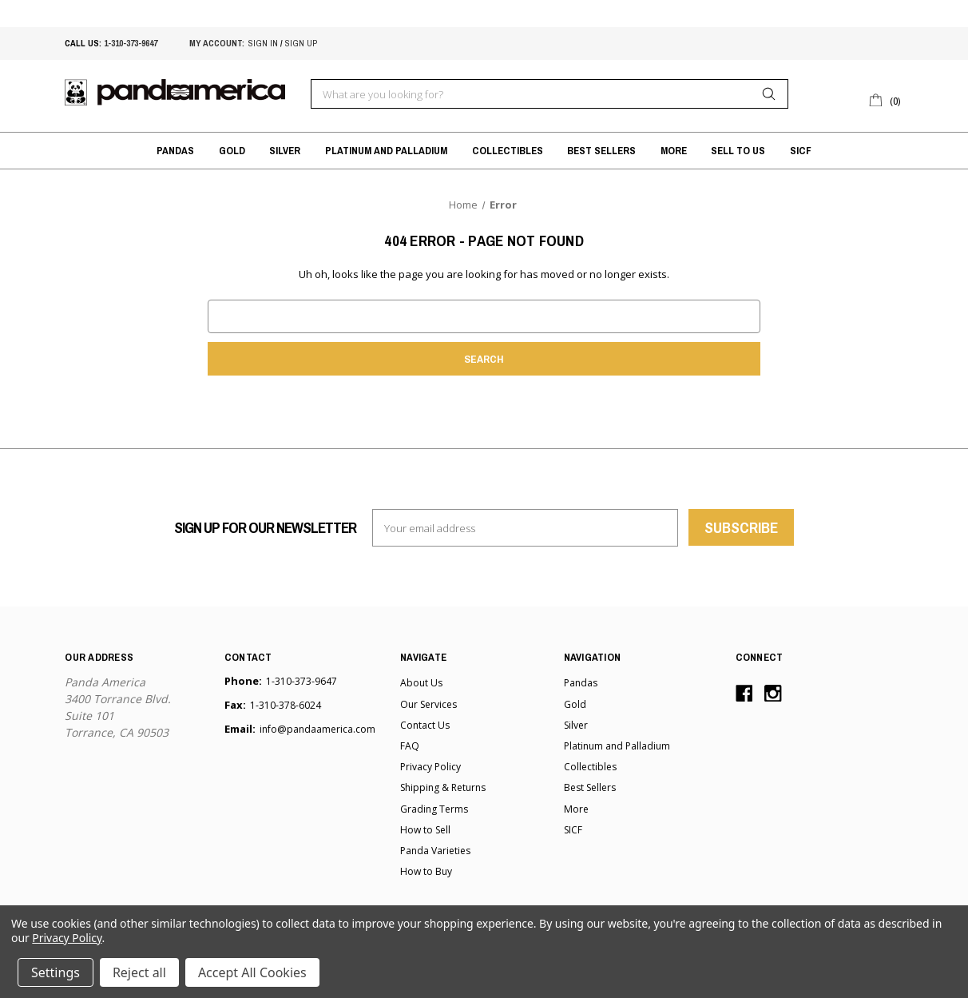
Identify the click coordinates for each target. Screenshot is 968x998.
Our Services (428, 704)
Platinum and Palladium (386, 150)
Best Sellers (601, 150)
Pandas (175, 150)
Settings (55, 972)
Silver (284, 150)
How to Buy (426, 871)
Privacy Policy (430, 766)
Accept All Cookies (252, 972)
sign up (301, 43)
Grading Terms (434, 809)
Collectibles (507, 150)
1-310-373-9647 (130, 43)
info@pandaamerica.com (317, 729)
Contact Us (425, 725)
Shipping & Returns (443, 787)
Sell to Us (738, 150)
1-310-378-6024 (285, 705)
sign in (263, 43)
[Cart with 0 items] (886, 98)
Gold (232, 150)
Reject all (139, 972)
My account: (216, 43)
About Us (421, 683)
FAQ (409, 746)
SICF (800, 150)
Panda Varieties (435, 850)
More (674, 150)
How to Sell (425, 830)
